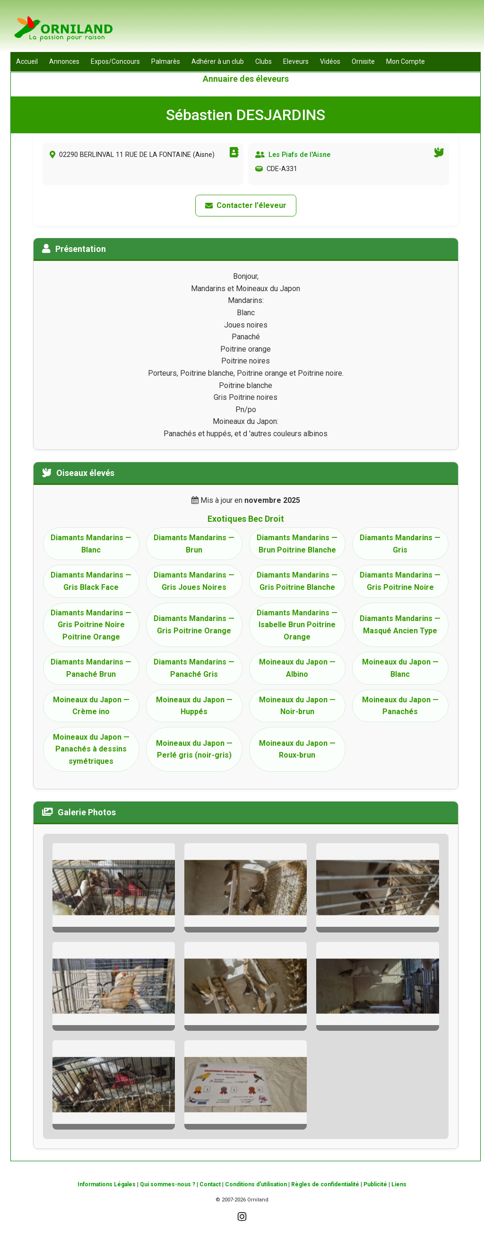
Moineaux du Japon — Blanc (400, 668)
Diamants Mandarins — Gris (400, 543)
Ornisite (363, 61)
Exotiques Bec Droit (245, 519)
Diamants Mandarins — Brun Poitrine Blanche (297, 543)
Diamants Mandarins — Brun (194, 543)
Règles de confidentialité (325, 1184)
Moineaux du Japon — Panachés (400, 705)
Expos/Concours (115, 61)
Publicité (375, 1184)
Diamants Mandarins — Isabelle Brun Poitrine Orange (297, 624)
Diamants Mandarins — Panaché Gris (194, 668)
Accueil (27, 61)
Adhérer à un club (217, 61)
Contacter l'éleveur (245, 205)
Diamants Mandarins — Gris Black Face (91, 581)
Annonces (64, 61)
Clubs (263, 61)
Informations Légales (107, 1184)
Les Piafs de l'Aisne (299, 155)
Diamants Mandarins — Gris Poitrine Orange (194, 624)
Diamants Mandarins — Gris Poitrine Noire (400, 581)
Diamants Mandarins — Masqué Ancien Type (400, 624)
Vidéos (330, 61)
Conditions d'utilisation (256, 1184)
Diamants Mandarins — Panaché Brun (91, 668)
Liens (398, 1184)
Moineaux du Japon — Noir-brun (297, 705)
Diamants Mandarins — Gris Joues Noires (194, 581)
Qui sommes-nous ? (167, 1184)
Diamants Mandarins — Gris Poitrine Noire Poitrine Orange (91, 624)
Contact (210, 1184)
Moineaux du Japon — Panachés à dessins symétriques (91, 749)
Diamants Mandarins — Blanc (91, 543)
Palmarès (165, 61)
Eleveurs (296, 61)
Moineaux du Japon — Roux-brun (297, 749)
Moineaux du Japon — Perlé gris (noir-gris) (194, 749)
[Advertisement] (309, 28)
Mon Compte (405, 61)
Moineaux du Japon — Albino (297, 668)
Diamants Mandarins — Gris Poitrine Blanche (297, 581)
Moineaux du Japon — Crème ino (91, 705)
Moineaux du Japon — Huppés (194, 705)
